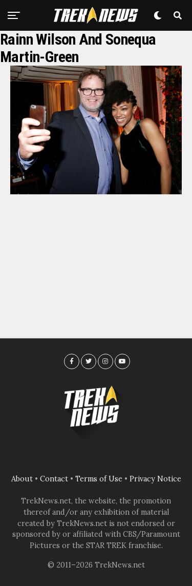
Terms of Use (98, 478)
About (22, 478)
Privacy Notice (155, 478)
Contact (54, 478)
